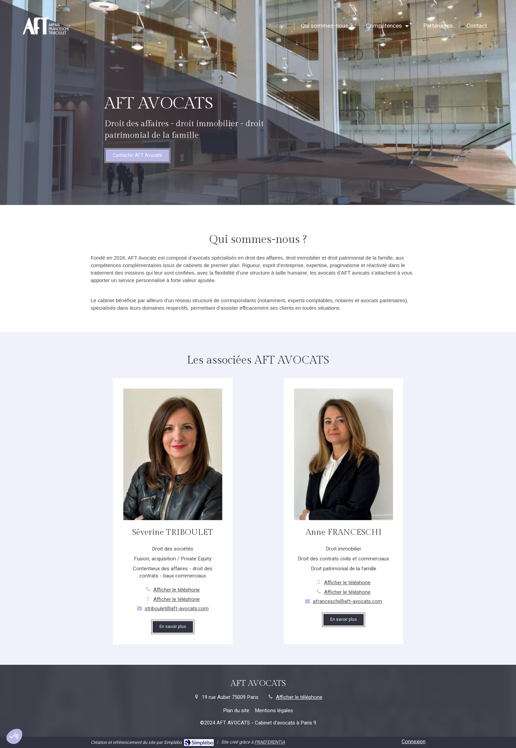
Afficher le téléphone (176, 589)
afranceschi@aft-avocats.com (347, 601)
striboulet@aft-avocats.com (177, 608)
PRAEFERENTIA (269, 742)
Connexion (414, 741)
